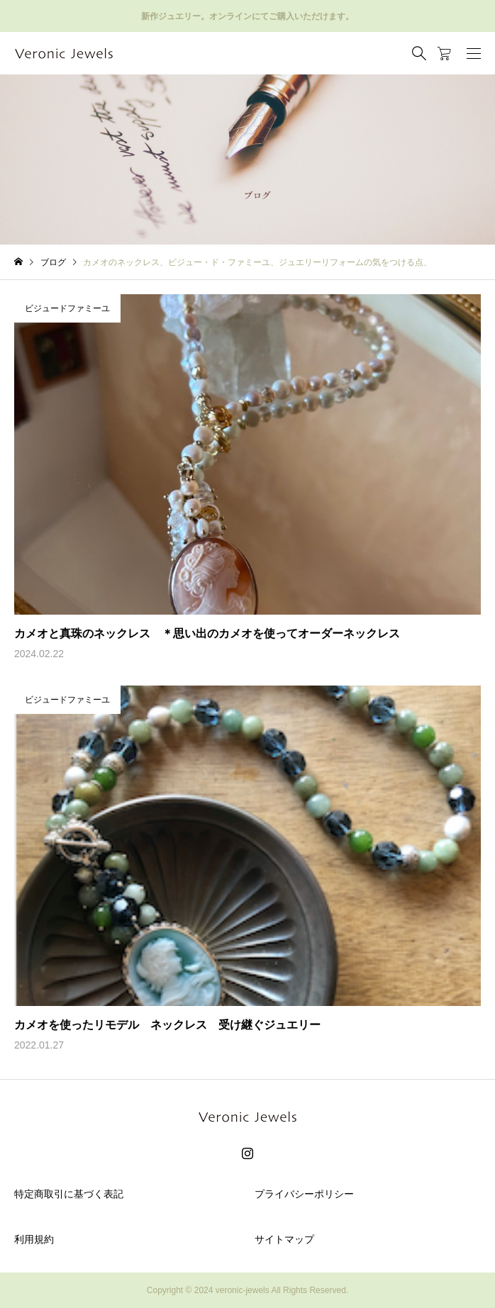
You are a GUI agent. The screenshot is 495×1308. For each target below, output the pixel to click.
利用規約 (34, 1239)
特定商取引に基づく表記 (68, 1194)
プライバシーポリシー (304, 1194)
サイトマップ (284, 1239)
